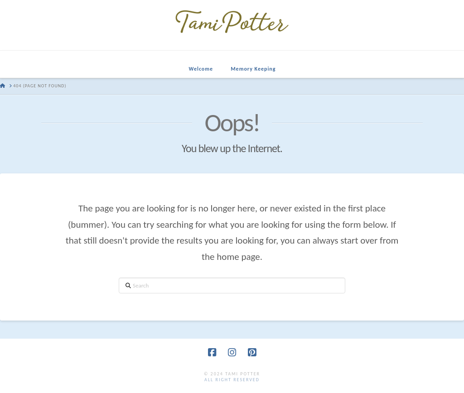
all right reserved (232, 380)
